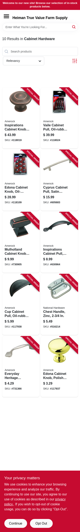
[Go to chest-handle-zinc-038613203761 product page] (59, 304)
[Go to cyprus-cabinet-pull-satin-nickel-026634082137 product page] (59, 180)
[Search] (74, 26)
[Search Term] (40, 27)
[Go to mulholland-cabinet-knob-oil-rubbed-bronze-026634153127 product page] (20, 242)
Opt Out (41, 523)
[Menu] (6, 16)
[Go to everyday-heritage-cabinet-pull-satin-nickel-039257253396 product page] (20, 366)
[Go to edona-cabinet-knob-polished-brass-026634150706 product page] (59, 366)
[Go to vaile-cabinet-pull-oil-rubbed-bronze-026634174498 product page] (59, 118)
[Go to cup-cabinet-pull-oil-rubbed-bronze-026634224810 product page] (20, 304)
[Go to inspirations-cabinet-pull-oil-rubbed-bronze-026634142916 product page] (59, 242)
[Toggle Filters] (74, 61)
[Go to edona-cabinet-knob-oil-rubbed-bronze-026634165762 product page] (20, 180)
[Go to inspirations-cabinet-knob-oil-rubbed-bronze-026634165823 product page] (20, 118)
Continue (15, 523)
